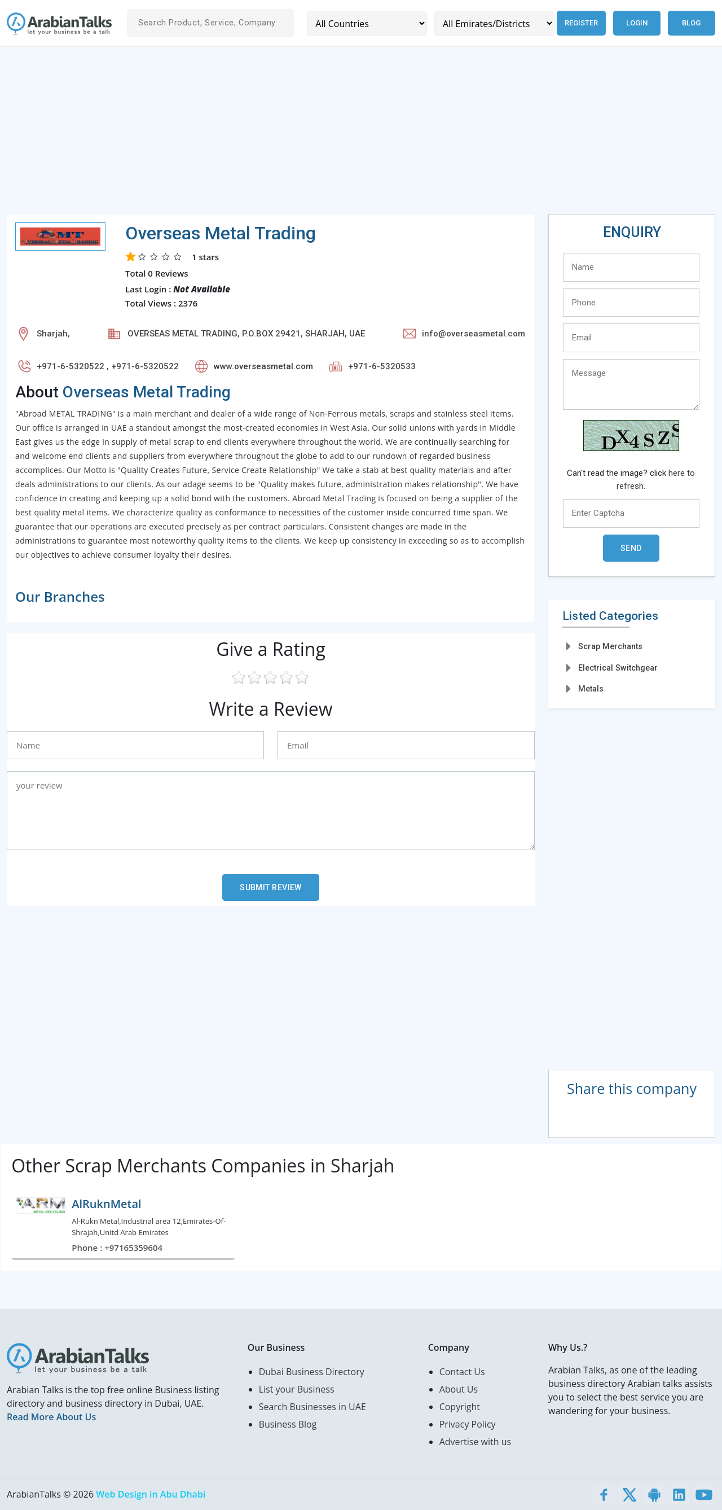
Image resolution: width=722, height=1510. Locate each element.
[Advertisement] (345, 135)
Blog (691, 23)
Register (580, 23)
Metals (591, 688)
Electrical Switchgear (618, 667)
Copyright (459, 1406)
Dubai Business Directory (311, 1371)
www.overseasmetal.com (263, 366)
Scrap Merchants (610, 646)
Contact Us (462, 1371)
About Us (458, 1389)
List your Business (296, 1389)
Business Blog (288, 1424)
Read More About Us (51, 1417)
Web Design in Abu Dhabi (150, 1494)
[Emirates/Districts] (493, 23)
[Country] (366, 23)
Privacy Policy (467, 1424)
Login (637, 23)
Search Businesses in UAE (312, 1406)
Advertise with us (475, 1441)
